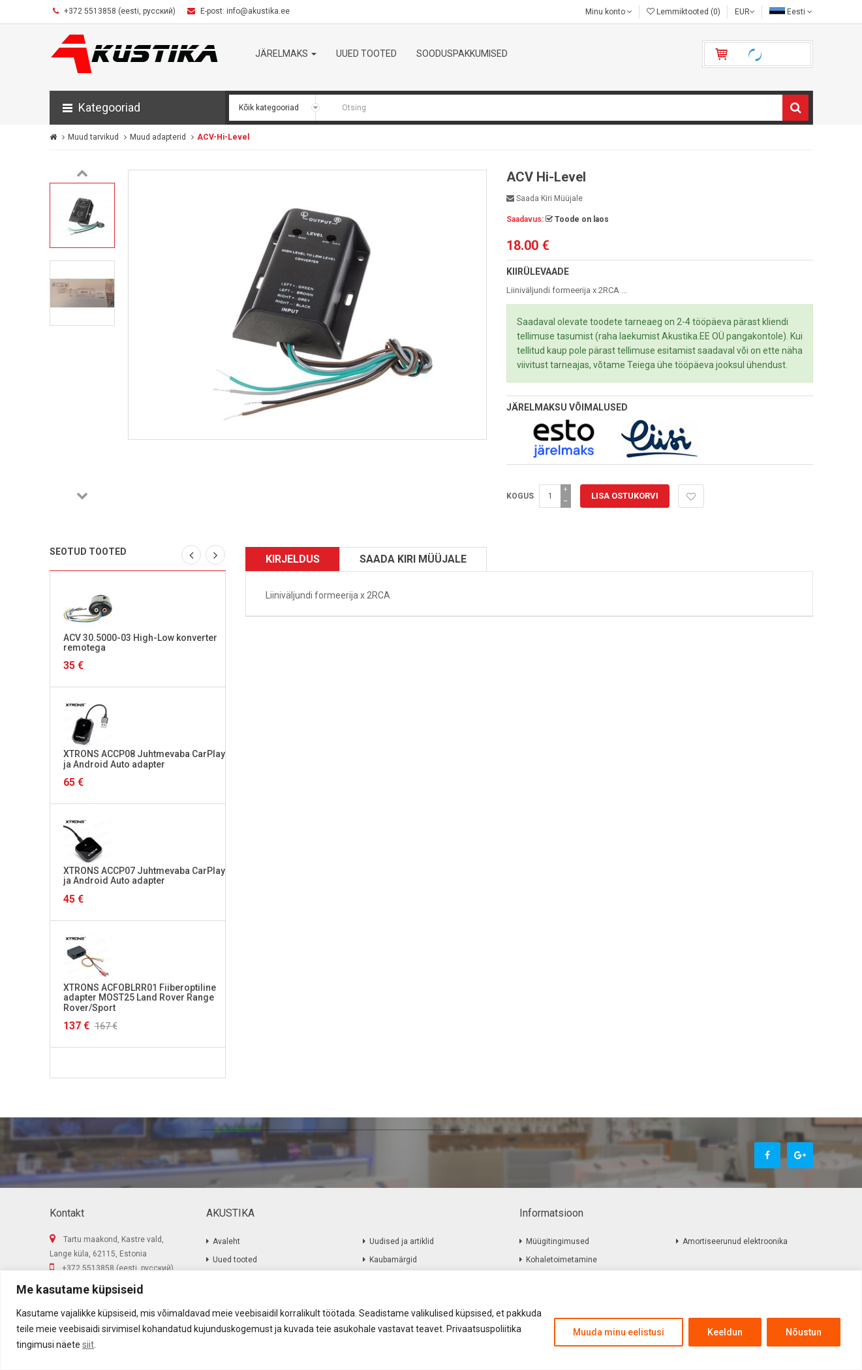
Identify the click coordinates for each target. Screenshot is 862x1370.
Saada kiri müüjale (544, 198)
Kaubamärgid (393, 1259)
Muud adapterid (158, 137)
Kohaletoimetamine (561, 1259)
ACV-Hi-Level (223, 137)
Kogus (520, 496)
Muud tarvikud (93, 137)
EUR (745, 11)
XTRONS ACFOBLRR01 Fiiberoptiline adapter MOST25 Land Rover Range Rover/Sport (139, 997)
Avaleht (226, 1241)
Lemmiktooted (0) (683, 11)
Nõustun (804, 1332)
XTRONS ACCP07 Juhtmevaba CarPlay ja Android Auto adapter (144, 875)
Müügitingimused (557, 1241)
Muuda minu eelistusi (618, 1332)
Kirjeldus (293, 559)
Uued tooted (235, 1259)
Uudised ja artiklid (401, 1241)
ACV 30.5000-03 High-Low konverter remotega (140, 642)
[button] (137, 108)
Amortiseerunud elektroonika (735, 1241)
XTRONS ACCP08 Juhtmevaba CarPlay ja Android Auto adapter (144, 759)
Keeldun (725, 1332)
